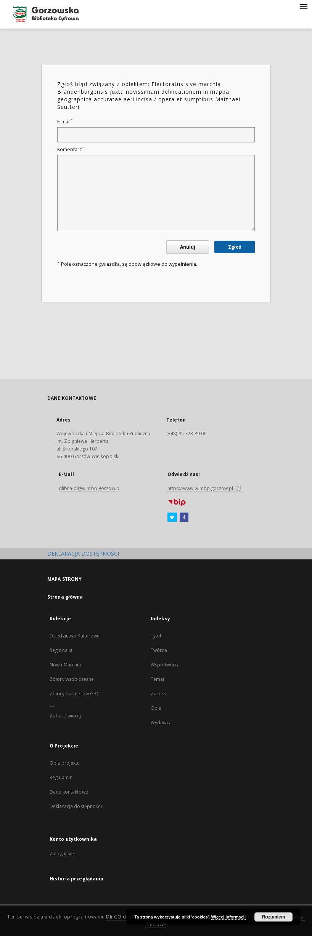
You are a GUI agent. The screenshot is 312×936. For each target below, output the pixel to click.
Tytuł (156, 636)
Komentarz (70, 149)
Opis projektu (65, 763)
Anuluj (187, 247)
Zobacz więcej (65, 715)
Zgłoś (234, 247)
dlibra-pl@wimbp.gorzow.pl (90, 488)
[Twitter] (172, 517)
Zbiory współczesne (72, 679)
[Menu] (303, 6)
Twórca (159, 650)
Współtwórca (165, 664)
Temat (158, 679)
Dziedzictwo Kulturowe (75, 636)
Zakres (158, 693)
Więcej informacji (228, 917)
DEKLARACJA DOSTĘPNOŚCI (83, 553)
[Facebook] (184, 517)
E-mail (64, 121)
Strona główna (65, 597)
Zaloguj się (62, 853)
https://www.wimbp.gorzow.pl (204, 488)
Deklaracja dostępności (76, 806)
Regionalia (61, 650)
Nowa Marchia (65, 664)
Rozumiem (273, 917)
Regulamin (61, 777)
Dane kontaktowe (69, 792)
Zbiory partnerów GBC (75, 693)
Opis (156, 708)
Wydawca (161, 722)
